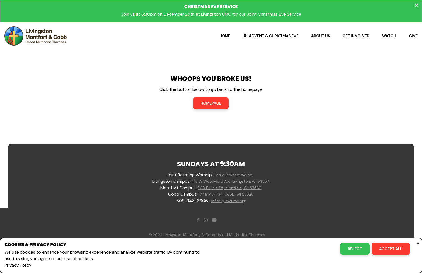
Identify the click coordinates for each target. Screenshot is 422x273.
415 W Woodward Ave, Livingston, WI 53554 (230, 181)
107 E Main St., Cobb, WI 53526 (226, 194)
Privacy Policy (18, 265)
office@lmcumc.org (228, 200)
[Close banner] (416, 5)
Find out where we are (233, 174)
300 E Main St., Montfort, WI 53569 (229, 187)
